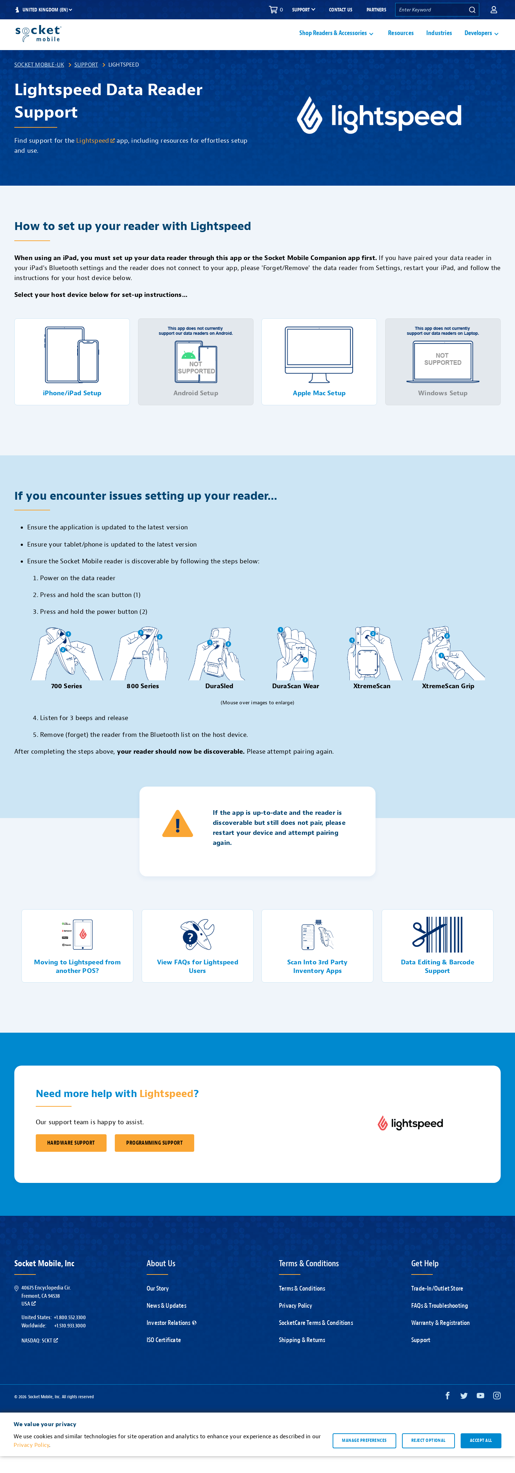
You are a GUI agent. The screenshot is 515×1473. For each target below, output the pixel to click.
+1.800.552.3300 (70, 1334)
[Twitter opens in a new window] (464, 1414)
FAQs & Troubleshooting (439, 1322)
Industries (439, 42)
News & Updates (166, 1322)
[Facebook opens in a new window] (447, 1414)
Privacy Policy (295, 1322)
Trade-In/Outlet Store (437, 1305)
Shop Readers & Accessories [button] (333, 42)
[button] (494, 10)
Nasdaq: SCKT (39, 1357)
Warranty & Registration (440, 1340)
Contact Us (340, 10)
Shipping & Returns (302, 1357)
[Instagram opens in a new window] (497, 1414)
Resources (401, 42)
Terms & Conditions (302, 1305)
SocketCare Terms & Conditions (316, 1340)
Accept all (481, 1457)
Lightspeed (95, 157)
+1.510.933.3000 (70, 1342)
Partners (376, 10)
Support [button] (301, 10)
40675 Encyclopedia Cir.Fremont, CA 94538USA (46, 1312)
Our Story (158, 1305)
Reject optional (428, 1457)
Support (86, 81)
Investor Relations (171, 1340)
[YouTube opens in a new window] (480, 1414)
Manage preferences (364, 1457)
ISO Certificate (164, 1357)
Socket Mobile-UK (39, 81)
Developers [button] (478, 42)
